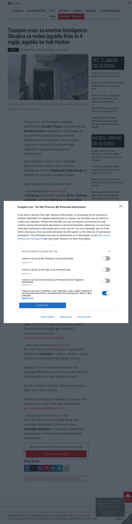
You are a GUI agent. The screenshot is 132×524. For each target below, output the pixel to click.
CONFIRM (43, 305)
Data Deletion (48, 317)
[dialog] (66, 262)
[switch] (106, 258)
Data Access (66, 317)
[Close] (122, 207)
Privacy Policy (84, 317)
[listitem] (66, 251)
